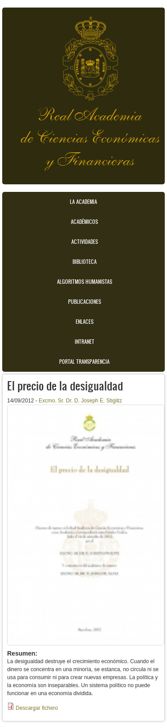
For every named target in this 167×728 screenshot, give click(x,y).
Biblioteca (85, 261)
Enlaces (85, 321)
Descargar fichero (37, 708)
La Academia (83, 201)
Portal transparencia (84, 361)
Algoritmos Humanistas (84, 281)
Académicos (84, 221)
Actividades (84, 241)
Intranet (84, 341)
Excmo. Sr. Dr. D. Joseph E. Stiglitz (80, 401)
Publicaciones (84, 301)
